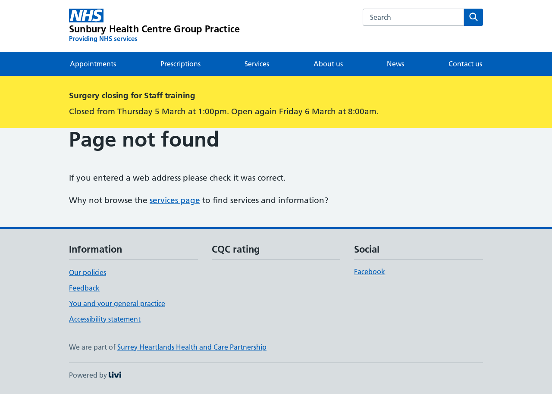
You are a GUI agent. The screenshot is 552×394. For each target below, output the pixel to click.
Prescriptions (180, 63)
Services (257, 63)
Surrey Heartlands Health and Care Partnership (192, 347)
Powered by (95, 375)
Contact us (465, 63)
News (395, 63)
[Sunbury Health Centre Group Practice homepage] (154, 26)
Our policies (87, 272)
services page (175, 200)
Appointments (93, 63)
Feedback (84, 288)
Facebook (369, 271)
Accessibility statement (105, 319)
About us (328, 63)
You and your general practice (117, 303)
